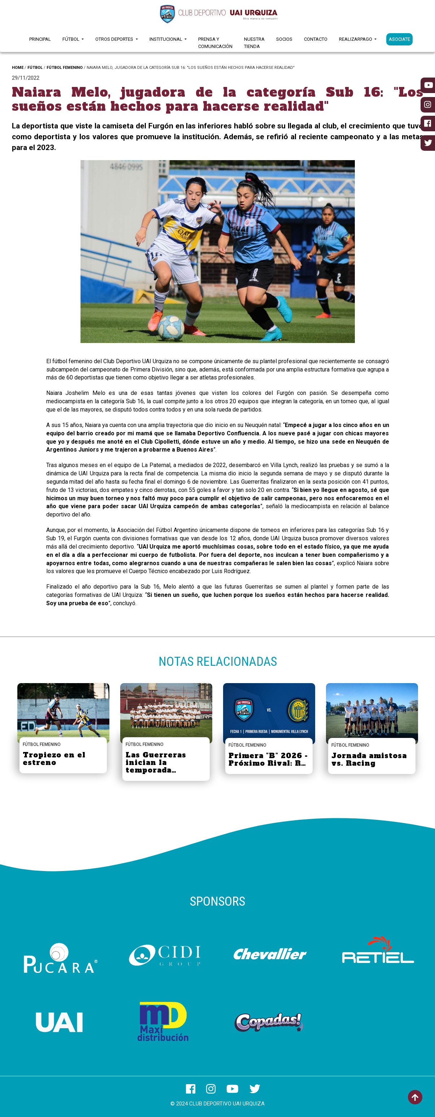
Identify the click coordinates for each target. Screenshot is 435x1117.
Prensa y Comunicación (215, 42)
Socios (284, 39)
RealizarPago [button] (356, 39)
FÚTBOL (35, 67)
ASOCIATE (399, 39)
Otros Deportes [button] (114, 39)
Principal (40, 39)
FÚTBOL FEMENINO (65, 67)
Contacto (315, 39)
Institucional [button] (166, 39)
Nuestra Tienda (254, 42)
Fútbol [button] (71, 39)
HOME (17, 67)
